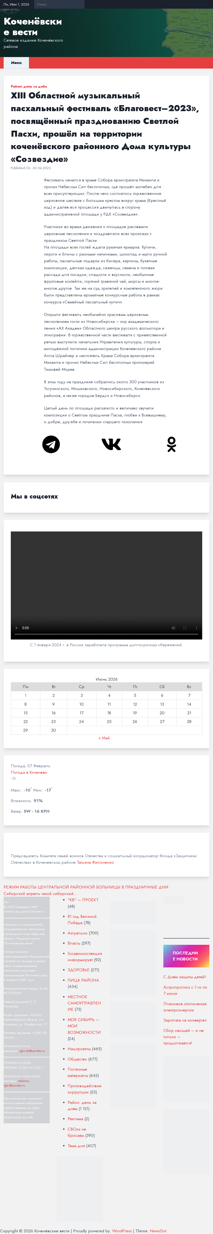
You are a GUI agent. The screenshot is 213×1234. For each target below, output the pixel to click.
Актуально (78, 933)
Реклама (75, 1119)
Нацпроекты (79, 1049)
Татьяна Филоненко (95, 862)
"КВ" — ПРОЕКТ (83, 900)
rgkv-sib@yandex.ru (32, 1051)
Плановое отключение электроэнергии (185, 1007)
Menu (16, 62)
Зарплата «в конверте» (185, 1020)
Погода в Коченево (29, 772)
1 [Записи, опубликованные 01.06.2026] (25, 695)
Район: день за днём (29, 86)
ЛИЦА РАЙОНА (83, 980)
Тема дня (76, 1146)
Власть (74, 943)
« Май (104, 738)
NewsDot (158, 1231)
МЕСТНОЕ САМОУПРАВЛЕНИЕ (84, 1003)
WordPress (122, 1231)
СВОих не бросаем (77, 1132)
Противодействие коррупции (84, 1089)
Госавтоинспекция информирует (85, 956)
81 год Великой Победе (82, 919)
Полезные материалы (78, 1072)
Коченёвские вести (33, 26)
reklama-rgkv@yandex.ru (17, 1083)
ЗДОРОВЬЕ (78, 970)
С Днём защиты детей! (184, 977)
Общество (77, 1059)
